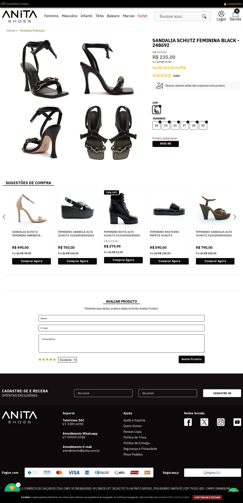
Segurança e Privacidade (140, 449)
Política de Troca (134, 437)
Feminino (51, 16)
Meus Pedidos (133, 454)
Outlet (142, 16)
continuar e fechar (207, 497)
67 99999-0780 (74, 437)
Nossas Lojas (132, 432)
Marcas (128, 16)
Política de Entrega (136, 443)
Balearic (113, 16)
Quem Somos (132, 426)
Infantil (86, 16)
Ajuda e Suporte (134, 420)
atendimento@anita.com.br (81, 450)
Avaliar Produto (192, 359)
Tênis (99, 16)
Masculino (69, 16)
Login (221, 19)
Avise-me (165, 144)
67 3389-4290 (73, 424)
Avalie (176, 75)
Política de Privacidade (178, 497)
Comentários (122, 343)
